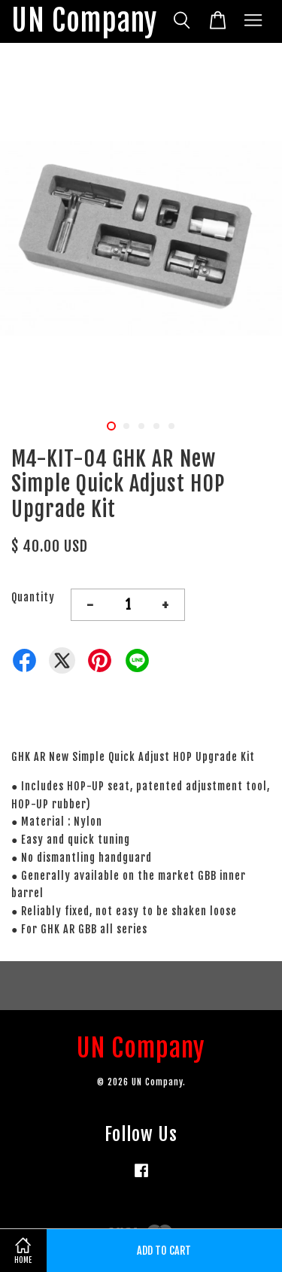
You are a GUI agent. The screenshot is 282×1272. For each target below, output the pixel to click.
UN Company (84, 21)
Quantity (33, 597)
